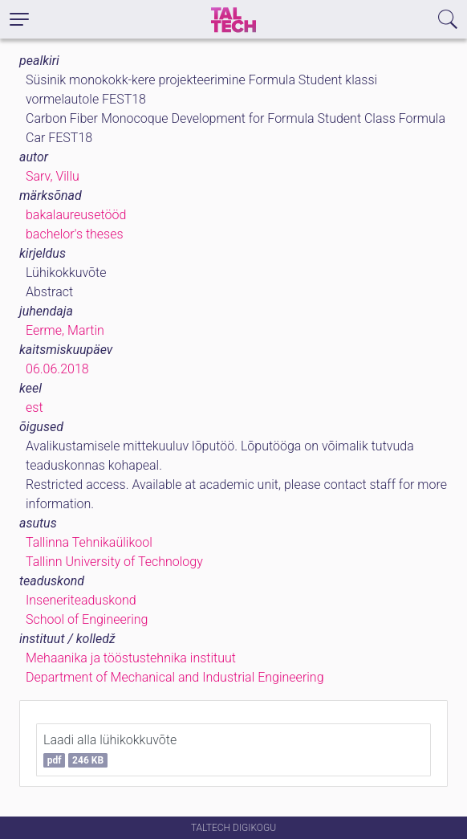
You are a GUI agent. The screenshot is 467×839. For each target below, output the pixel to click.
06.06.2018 (57, 369)
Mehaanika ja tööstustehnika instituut (131, 658)
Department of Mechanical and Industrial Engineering (175, 677)
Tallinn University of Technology (114, 561)
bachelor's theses (75, 234)
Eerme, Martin (65, 330)
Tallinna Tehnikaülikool (89, 542)
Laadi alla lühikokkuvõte (110, 750)
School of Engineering (87, 619)
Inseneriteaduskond (81, 600)
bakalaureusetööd (76, 214)
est (34, 407)
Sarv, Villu (52, 176)
